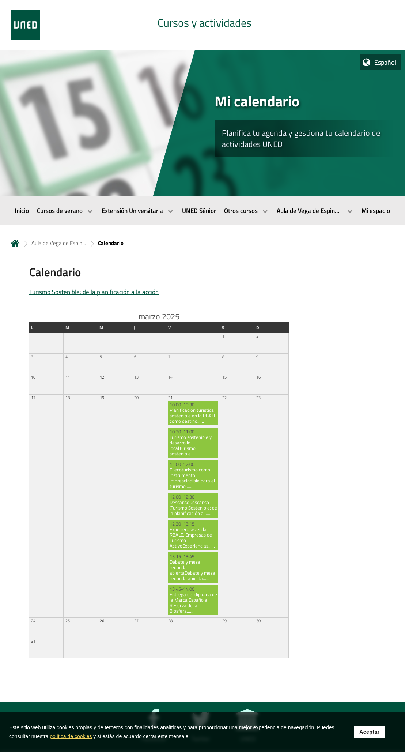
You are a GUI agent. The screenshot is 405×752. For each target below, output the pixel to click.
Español (385, 62)
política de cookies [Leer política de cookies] (71, 742)
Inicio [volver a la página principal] (15, 243)
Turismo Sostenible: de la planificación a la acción (94, 292)
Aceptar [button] (369, 738)
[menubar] (202, 210)
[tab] (202, 25)
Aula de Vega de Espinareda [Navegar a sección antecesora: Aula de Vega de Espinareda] (58, 243)
